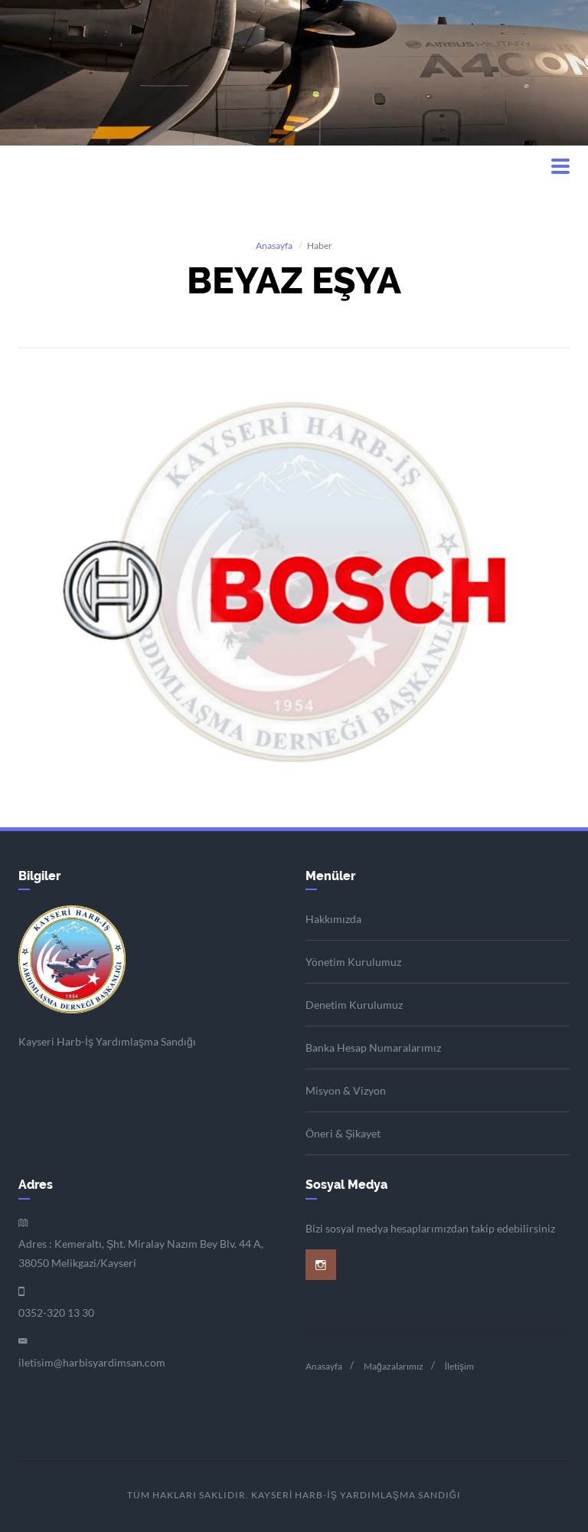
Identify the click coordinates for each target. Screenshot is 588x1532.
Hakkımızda (333, 918)
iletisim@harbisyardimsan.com (91, 1362)
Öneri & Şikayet (343, 1133)
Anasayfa (274, 245)
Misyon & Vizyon (345, 1090)
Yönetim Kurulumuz (353, 961)
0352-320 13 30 (56, 1312)
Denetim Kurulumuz (354, 1004)
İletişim (459, 1366)
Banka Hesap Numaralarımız (373, 1047)
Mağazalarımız (393, 1366)
